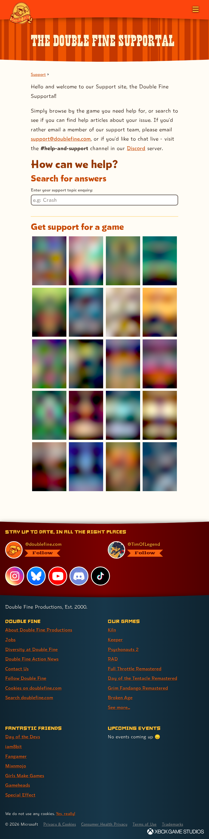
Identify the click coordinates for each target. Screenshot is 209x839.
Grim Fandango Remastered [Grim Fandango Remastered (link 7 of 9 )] (138, 687)
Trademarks (176, 822)
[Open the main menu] (195, 8)
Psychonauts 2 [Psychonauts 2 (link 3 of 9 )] (124, 649)
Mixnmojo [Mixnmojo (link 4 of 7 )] (16, 764)
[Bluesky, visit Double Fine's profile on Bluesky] (36, 576)
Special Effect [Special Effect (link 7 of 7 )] (20, 792)
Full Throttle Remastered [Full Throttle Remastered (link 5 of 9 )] (135, 668)
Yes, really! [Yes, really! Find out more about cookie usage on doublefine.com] (66, 811)
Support (38, 74)
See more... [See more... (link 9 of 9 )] (119, 706)
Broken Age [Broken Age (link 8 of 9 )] (120, 696)
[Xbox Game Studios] (175, 829)
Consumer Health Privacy (106, 822)
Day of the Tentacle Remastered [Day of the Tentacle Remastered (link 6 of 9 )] (143, 677)
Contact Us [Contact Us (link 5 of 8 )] (17, 668)
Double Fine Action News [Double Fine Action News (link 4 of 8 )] (32, 658)
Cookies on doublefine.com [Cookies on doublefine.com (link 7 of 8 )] (34, 687)
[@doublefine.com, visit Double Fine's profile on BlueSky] (50, 550)
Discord (136, 148)
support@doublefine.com (61, 139)
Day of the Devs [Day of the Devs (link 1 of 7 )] (22, 735)
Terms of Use (147, 822)
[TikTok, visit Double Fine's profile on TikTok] (100, 576)
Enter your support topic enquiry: (62, 190)
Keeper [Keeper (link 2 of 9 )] (115, 639)
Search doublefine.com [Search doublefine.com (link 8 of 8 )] (29, 696)
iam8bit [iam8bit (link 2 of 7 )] (13, 745)
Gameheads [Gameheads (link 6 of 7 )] (17, 783)
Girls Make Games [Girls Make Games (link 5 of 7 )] (25, 773)
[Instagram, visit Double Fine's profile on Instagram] (14, 576)
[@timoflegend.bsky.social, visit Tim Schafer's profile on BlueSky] (152, 550)
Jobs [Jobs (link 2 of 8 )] (10, 639)
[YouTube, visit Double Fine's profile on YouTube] (57, 576)
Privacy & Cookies (60, 822)
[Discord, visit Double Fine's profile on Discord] (79, 576)
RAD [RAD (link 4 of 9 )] (113, 658)
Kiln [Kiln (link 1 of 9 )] (112, 630)
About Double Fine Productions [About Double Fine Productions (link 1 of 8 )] (39, 630)
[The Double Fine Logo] (21, 13)
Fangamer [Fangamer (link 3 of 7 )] (16, 754)
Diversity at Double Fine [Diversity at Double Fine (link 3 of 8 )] (31, 649)
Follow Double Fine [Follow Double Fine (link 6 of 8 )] (26, 677)
